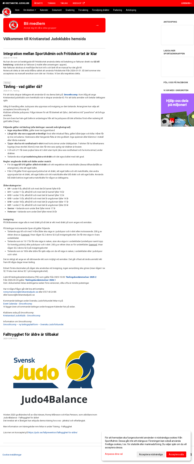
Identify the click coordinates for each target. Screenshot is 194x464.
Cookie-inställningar (11, 454)
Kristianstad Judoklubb (15, 3)
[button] (54, 435)
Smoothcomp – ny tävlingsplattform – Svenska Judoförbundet (33, 324)
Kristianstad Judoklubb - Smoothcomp (21, 315)
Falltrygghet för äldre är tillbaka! (30, 334)
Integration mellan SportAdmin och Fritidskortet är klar (50, 54)
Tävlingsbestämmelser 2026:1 (40, 280)
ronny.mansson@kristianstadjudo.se (20, 292)
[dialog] (146, 446)
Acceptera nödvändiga (151, 454)
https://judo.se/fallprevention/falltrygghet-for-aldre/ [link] (52, 432)
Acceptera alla (176, 454)
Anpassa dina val (114, 454)
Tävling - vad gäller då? (22, 86)
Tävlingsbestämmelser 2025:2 (81, 277)
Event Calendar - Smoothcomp (17, 303)
